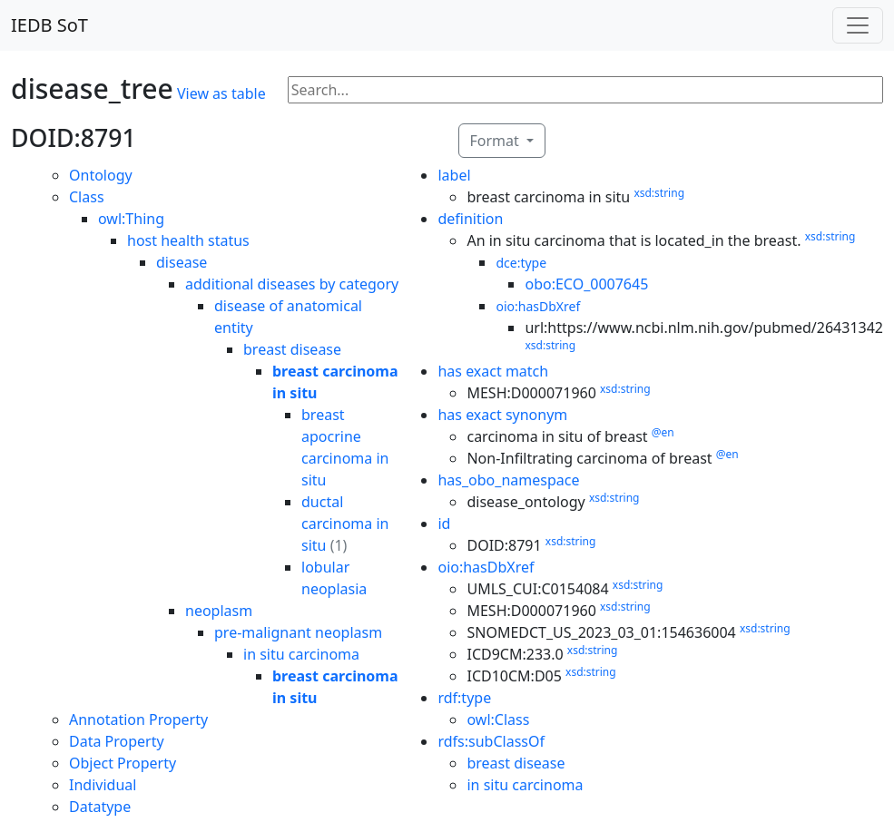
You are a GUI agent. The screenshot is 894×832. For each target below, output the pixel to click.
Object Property (122, 763)
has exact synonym (502, 415)
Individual (102, 785)
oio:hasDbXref (538, 306)
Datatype (100, 807)
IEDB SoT (49, 25)
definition (470, 219)
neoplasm (218, 611)
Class (86, 197)
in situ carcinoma (301, 654)
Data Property (116, 741)
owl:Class (498, 719)
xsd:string (659, 193)
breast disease (292, 349)
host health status (188, 240)
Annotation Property (138, 719)
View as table (221, 93)
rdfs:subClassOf (491, 741)
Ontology (101, 175)
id (443, 523)
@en (663, 432)
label (453, 175)
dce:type (521, 262)
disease (181, 262)
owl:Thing (131, 219)
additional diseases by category (291, 284)
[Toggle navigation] (857, 25)
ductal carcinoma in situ (344, 523)
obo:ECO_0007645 (586, 284)
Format (496, 141)
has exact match (492, 371)
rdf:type (464, 698)
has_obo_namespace (508, 480)
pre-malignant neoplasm (298, 632)
